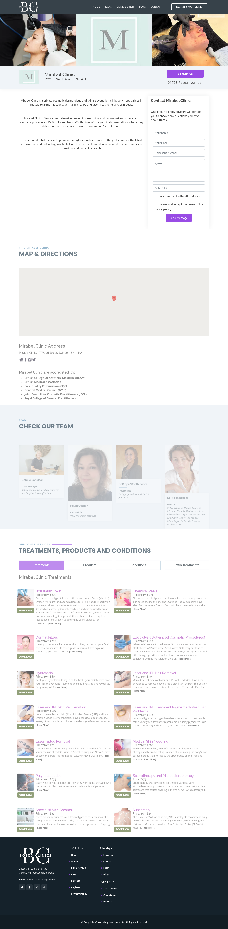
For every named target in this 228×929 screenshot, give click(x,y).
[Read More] (54, 631)
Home (96, 6)
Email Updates (190, 196)
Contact (156, 6)
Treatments (110, 888)
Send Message (179, 218)
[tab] (41, 573)
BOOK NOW (25, 618)
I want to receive (176, 197)
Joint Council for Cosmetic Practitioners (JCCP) (56, 403)
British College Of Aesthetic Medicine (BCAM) (55, 386)
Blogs (106, 874)
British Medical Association (43, 390)
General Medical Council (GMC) (45, 399)
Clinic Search (125, 6)
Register (76, 887)
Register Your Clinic (189, 6)
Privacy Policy (79, 894)
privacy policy (162, 209)
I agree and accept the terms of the (178, 206)
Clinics (107, 861)
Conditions (109, 895)
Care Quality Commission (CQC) (46, 394)
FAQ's (108, 6)
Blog (142, 6)
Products (108, 901)
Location (108, 855)
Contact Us (185, 74)
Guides (75, 861)
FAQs (106, 868)
